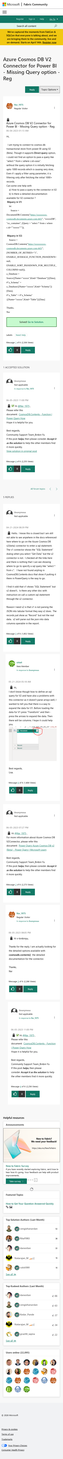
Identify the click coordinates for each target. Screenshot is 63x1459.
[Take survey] (16, 1181)
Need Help (21, 335)
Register (20, 19)
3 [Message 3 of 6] (18, 981)
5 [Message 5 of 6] (15, 633)
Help (42, 19)
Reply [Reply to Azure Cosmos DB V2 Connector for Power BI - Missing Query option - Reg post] (28, 350)
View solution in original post (21, 451)
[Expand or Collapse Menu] (4, 12)
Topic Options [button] (48, 89)
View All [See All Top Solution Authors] (11, 1274)
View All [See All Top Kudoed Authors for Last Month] (11, 1341)
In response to (24, 388)
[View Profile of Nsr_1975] (18, 104)
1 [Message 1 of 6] (15, 342)
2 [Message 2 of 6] (15, 884)
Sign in (32, 19)
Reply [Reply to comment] (28, 469)
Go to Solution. (36, 322)
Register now (49, 42)
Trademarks (7, 1439)
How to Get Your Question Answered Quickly (30, 1203)
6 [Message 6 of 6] (18, 782)
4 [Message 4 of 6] (15, 461)
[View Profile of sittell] (19, 662)
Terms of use (8, 1434)
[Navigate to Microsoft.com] (11, 4)
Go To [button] (52, 19)
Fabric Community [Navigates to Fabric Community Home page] (36, 4)
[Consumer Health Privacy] (32, 1450)
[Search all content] (37, 26)
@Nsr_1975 (24, 406)
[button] (32, 89)
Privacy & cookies (10, 1429)
